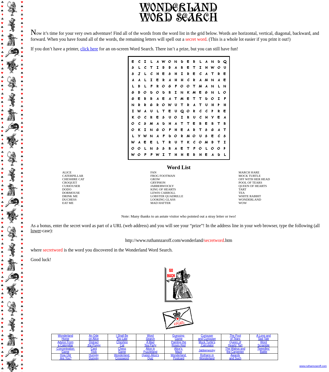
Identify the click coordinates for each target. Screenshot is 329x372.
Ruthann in (207, 355)
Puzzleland (150, 351)
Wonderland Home (65, 337)
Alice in (150, 348)
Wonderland (207, 358)
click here (89, 48)
